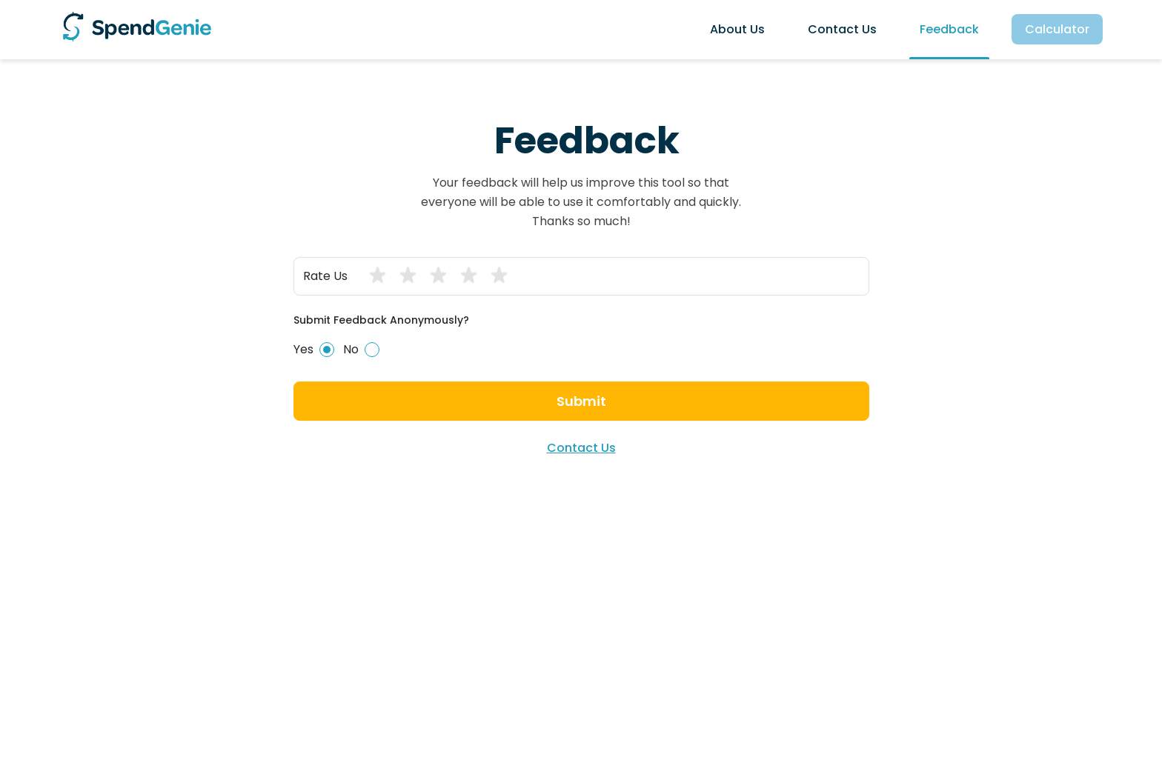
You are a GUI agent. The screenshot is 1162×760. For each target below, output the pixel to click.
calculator (1057, 29)
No (361, 349)
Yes (313, 349)
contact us (842, 29)
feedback (949, 29)
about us (737, 29)
